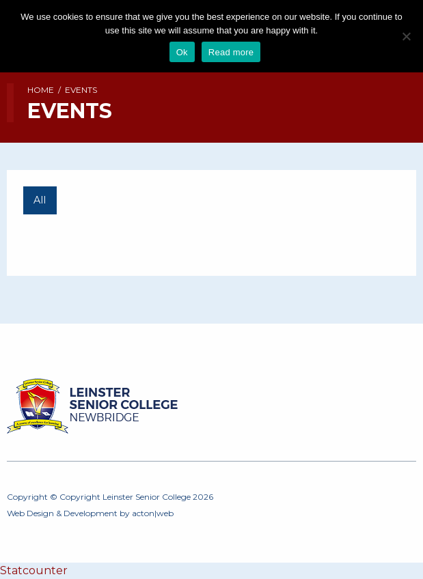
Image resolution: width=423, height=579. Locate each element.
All (39, 200)
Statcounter (34, 570)
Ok (182, 52)
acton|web (153, 513)
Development (91, 513)
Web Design (30, 513)
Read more (231, 52)
